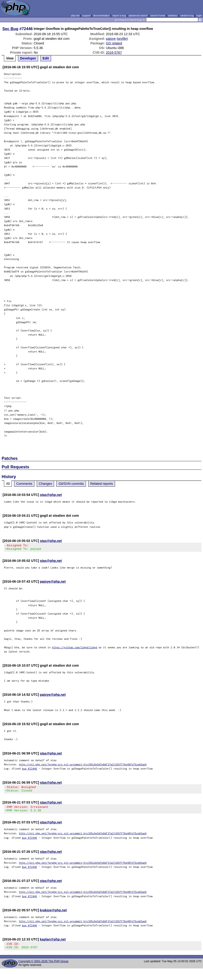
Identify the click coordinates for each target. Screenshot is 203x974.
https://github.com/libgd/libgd (74, 648)
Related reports (101, 483)
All (8, 483)
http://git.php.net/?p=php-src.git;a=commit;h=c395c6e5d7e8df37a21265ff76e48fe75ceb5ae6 (83, 765)
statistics (173, 15)
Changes (45, 483)
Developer (28, 58)
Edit (45, 58)
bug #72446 (29, 769)
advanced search (138, 15)
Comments (24, 483)
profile (122, 38)
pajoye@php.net (53, 583)
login (199, 15)
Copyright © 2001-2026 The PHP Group (43, 966)
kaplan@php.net (53, 943)
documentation (101, 15)
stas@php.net (51, 495)
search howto (157, 15)
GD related (114, 43)
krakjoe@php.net (53, 914)
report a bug (119, 15)
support (86, 15)
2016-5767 (114, 52)
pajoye (111, 38)
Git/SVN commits (71, 483)
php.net (75, 15)
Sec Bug (10, 28)
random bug (187, 15)
